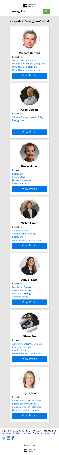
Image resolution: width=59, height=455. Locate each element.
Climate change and (24, 234)
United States (24, 67)
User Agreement (47, 433)
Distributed (21, 287)
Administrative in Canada (26, 401)
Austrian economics (22, 350)
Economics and (21, 347)
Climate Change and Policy (27, 117)
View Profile (29, 75)
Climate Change (20, 297)
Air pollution (20, 231)
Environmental (21, 290)
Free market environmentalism (27, 353)
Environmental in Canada (26, 407)
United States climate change (28, 64)
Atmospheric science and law (26, 240)
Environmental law (21, 183)
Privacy (36, 433)
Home (28, 433)
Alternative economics (27, 344)
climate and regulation (25, 60)
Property (18, 177)
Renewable (21, 180)
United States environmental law (28, 70)
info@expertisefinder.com (14, 433)
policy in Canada (24, 404)
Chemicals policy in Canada (25, 410)
